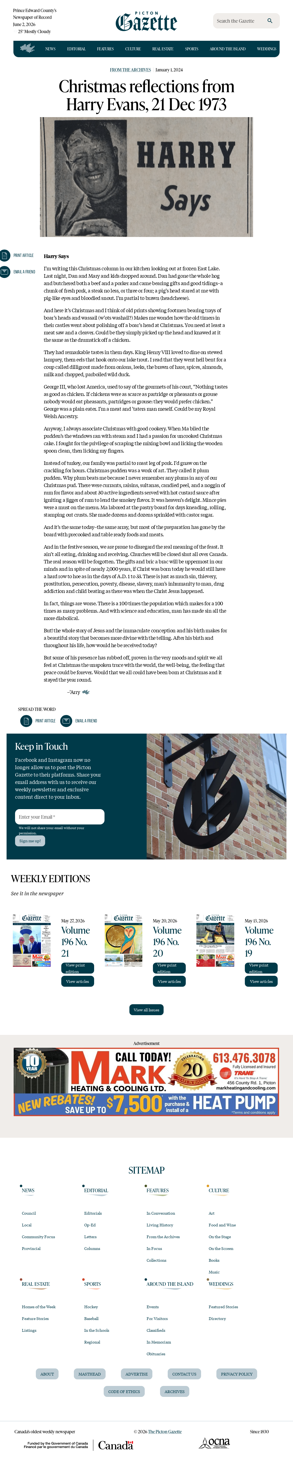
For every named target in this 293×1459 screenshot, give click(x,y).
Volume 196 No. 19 (259, 941)
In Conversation (161, 1213)
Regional (92, 1342)
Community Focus (38, 1236)
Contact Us (184, 1374)
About (47, 1374)
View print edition (75, 968)
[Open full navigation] (27, 49)
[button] (38, 721)
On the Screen (221, 1248)
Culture (133, 48)
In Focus (154, 1248)
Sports (191, 48)
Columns (92, 1248)
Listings (29, 1330)
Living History (160, 1225)
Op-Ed (90, 1225)
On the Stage (220, 1236)
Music (214, 1272)
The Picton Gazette (165, 1431)
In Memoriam (159, 1342)
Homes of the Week (39, 1306)
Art (211, 1213)
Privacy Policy (237, 1374)
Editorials (93, 1213)
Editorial (76, 48)
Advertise (137, 1374)
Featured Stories (223, 1306)
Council (29, 1213)
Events (153, 1306)
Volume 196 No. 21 (75, 941)
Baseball (91, 1318)
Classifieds (156, 1330)
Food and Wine (222, 1225)
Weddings (266, 48)
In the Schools (96, 1330)
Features (105, 48)
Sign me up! (30, 840)
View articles (77, 981)
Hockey (91, 1306)
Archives (175, 1391)
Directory (217, 1318)
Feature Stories (35, 1318)
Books (214, 1260)
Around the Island (228, 48)
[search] (270, 21)
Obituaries (156, 1353)
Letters (90, 1236)
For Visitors (157, 1318)
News (50, 48)
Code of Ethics (124, 1391)
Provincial (31, 1248)
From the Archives (130, 70)
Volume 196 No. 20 (167, 941)
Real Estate (162, 48)
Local (26, 1225)
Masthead (90, 1374)
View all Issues (146, 1009)
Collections (156, 1260)
